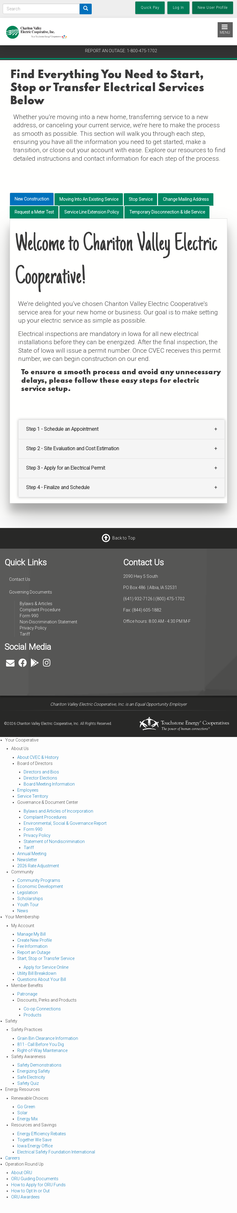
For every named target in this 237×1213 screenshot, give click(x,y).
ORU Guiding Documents (34, 1178)
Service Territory (32, 796)
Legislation (27, 892)
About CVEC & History (38, 757)
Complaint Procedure (40, 609)
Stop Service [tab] (141, 199)
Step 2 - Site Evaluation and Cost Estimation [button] (72, 448)
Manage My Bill (31, 934)
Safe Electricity (31, 1077)
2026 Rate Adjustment (38, 865)
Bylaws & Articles (36, 603)
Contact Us (19, 579)
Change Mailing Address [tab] (186, 199)
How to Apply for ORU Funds (38, 1184)
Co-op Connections (42, 1008)
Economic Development (40, 886)
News (22, 910)
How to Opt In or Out (30, 1190)
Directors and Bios (41, 771)
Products (32, 1015)
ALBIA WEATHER (178, 664)
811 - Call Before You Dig (40, 1044)
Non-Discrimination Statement (48, 621)
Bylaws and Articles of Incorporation (58, 811)
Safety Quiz (28, 1083)
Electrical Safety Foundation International (56, 1152)
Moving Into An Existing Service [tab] (88, 199)
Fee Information (32, 946)
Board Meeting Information (49, 784)
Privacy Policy (33, 627)
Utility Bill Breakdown (36, 973)
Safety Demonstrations (39, 1065)
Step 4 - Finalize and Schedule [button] (58, 487)
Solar (22, 1112)
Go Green (26, 1106)
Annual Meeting (31, 853)
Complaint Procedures (45, 817)
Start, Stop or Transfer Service (45, 958)
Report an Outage (33, 952)
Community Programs (38, 880)
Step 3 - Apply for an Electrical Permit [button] (65, 468)
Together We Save (34, 1139)
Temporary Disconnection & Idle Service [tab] (167, 212)
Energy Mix (27, 1118)
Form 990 (29, 615)
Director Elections (40, 778)
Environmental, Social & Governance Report (65, 823)
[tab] (121, 429)
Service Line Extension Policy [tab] (91, 212)
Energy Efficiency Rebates (41, 1133)
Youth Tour (28, 904)
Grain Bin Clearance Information (47, 1038)
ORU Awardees (25, 1196)
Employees (27, 790)
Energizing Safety (33, 1071)
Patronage (27, 994)
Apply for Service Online (46, 967)
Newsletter (27, 859)
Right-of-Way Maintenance (42, 1050)
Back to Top (123, 537)
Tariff (25, 634)
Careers (12, 1158)
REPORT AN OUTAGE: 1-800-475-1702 (121, 50)
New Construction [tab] (32, 199)
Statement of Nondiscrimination (54, 841)
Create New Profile (34, 940)
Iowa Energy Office (35, 1145)
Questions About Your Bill (41, 979)
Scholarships (30, 898)
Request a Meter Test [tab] (34, 212)
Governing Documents (30, 592)
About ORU (21, 1172)
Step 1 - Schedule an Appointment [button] (62, 429)
